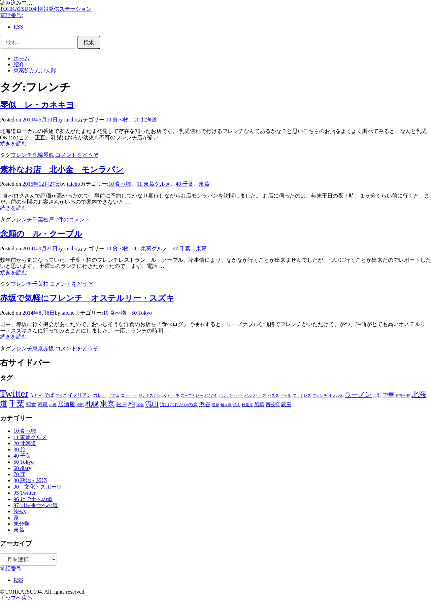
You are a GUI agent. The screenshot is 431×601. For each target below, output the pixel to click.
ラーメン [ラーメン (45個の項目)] (358, 394)
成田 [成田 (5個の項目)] (80, 405)
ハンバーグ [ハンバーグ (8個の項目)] (255, 395)
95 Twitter (24, 493)
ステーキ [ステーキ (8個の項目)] (170, 395)
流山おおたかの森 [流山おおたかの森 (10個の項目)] (179, 404)
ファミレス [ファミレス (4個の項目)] (302, 395)
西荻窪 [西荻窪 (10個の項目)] (273, 404)
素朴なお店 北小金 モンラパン (62, 169)
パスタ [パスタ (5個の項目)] (273, 395)
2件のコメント (72, 219)
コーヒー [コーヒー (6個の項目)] (129, 395)
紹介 (18, 64)
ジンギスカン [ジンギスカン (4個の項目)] (149, 395)
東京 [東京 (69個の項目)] (107, 403)
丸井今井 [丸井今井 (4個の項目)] (402, 395)
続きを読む (13, 143)
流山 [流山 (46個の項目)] (152, 404)
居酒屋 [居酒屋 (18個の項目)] (66, 404)
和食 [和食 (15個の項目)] (31, 404)
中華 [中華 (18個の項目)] (388, 395)
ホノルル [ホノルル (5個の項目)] (336, 395)
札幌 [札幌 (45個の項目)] (92, 404)
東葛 (204, 184)
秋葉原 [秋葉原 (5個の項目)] (247, 405)
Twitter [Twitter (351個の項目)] (14, 393)
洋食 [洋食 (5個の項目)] (140, 405)
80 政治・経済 (30, 480)
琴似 (48, 155)
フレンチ (21, 155)
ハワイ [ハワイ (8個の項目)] (211, 395)
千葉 (37, 219)
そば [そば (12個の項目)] (49, 395)
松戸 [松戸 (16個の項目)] (121, 404)
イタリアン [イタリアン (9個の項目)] (80, 395)
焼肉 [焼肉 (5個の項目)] (236, 405)
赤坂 (48, 348)
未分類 (21, 524)
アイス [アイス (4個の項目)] (61, 395)
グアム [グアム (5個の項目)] (114, 395)
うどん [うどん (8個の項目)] (36, 395)
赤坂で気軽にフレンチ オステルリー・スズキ (87, 298)
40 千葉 (184, 184)
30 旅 (19, 449)
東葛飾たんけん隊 (35, 70)
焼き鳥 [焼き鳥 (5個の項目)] (226, 405)
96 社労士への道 (33, 499)
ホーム (21, 58)
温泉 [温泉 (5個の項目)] (215, 405)
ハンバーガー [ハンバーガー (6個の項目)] (231, 395)
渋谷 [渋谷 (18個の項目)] (204, 404)
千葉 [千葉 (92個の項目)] (16, 403)
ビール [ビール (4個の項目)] (285, 395)
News (19, 511)
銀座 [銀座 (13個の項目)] (286, 404)
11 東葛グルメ (153, 184)
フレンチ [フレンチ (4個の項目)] (319, 395)
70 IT (19, 474)
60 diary (22, 468)
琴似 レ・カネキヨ (37, 105)
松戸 (48, 219)
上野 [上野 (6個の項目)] (377, 395)
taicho (70, 119)
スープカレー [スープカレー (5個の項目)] (192, 395)
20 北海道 (145, 119)
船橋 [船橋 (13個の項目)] (259, 404)
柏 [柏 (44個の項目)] (131, 404)
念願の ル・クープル (41, 233)
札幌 (37, 155)
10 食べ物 (117, 119)
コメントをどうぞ (76, 155)
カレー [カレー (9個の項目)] (100, 395)
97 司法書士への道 (35, 505)
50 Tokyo (141, 313)
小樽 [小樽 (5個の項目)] (53, 405)
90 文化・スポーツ (37, 487)
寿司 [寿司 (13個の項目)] (43, 404)
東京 (37, 348)
